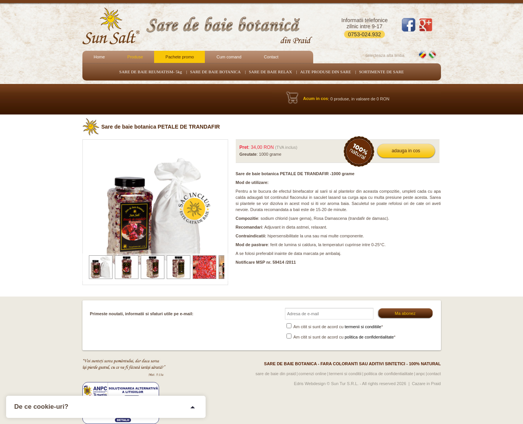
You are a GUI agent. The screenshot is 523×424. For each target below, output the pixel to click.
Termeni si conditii (345, 373)
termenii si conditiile (362, 326)
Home (99, 57)
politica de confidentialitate (369, 337)
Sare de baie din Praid (276, 373)
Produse (135, 57)
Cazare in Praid (426, 383)
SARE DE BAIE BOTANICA (215, 71)
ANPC (420, 373)
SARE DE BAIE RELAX (270, 71)
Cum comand (228, 57)
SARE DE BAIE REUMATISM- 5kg (150, 71)
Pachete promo (180, 57)
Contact (271, 57)
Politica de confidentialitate (388, 373)
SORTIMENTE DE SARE (381, 71)
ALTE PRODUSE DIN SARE (325, 71)
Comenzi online (312, 373)
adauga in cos (406, 150)
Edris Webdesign (310, 383)
